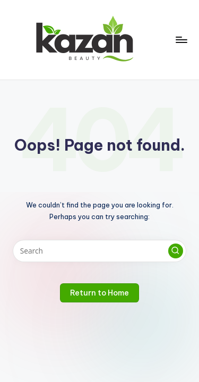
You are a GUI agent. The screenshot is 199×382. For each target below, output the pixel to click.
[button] (175, 251)
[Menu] (181, 39)
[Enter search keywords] (99, 251)
